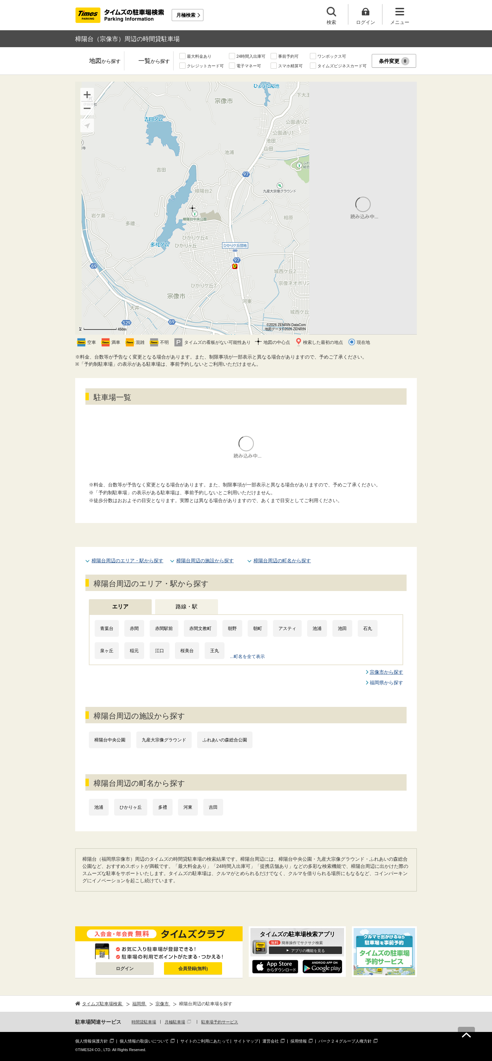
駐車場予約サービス (219, 1022)
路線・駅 (186, 606)
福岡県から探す (386, 682)
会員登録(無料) (193, 968)
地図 (105, 61)
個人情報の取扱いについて (144, 1041)
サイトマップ (246, 1041)
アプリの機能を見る (308, 951)
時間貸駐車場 (144, 1022)
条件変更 (394, 61)
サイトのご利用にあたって (205, 1041)
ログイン (125, 968)
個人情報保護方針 (91, 1041)
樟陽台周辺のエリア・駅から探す (127, 560)
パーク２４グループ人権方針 (345, 1041)
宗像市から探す (386, 672)
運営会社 (270, 1041)
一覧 (154, 61)
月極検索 (185, 15)
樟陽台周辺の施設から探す (205, 560)
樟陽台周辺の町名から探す (282, 560)
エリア (120, 606)
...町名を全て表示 (247, 656)
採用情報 (298, 1041)
